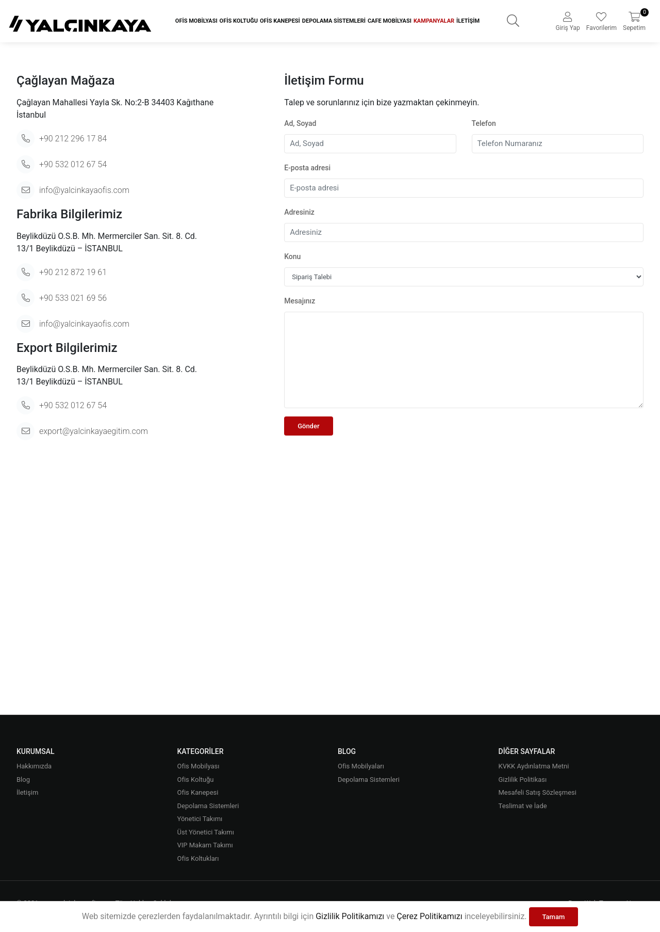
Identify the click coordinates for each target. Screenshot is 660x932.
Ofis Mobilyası (196, 21)
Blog (23, 779)
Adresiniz (299, 212)
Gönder (308, 426)
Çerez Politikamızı (429, 916)
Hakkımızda (34, 766)
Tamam (553, 917)
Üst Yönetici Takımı (205, 832)
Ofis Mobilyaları (361, 766)
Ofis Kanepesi (280, 21)
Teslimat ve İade (523, 806)
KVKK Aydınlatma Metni (534, 766)
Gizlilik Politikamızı (350, 916)
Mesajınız (299, 301)
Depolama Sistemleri (334, 21)
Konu (292, 256)
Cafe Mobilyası (389, 21)
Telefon (484, 123)
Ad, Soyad (300, 123)
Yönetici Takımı (200, 819)
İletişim (468, 21)
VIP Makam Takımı (205, 845)
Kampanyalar (434, 21)
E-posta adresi (307, 168)
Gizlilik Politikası (523, 779)
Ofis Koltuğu (239, 21)
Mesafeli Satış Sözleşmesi (537, 792)
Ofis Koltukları (198, 858)
